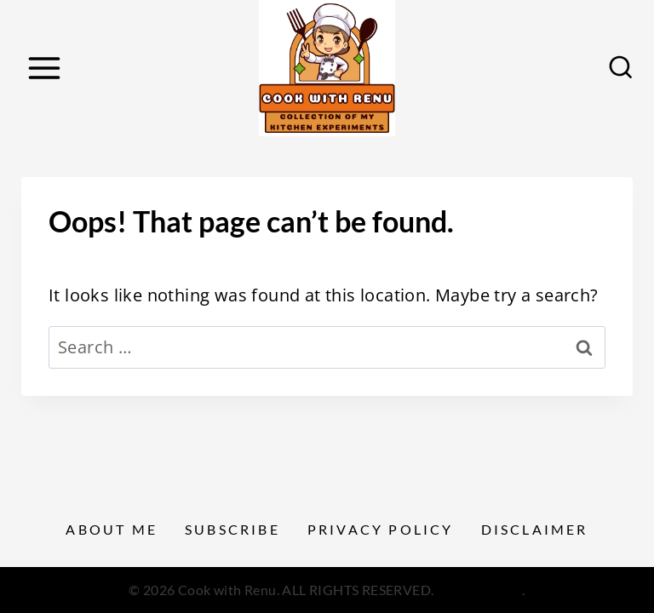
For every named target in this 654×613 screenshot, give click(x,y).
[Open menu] (43, 67)
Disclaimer (534, 529)
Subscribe (232, 529)
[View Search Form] (620, 68)
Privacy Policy (380, 529)
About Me (112, 529)
